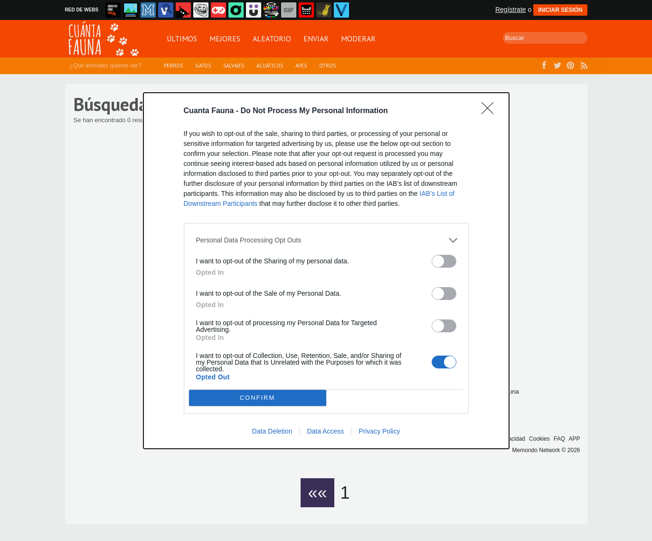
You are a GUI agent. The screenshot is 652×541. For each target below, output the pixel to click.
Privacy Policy (379, 431)
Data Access (325, 431)
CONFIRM (257, 397)
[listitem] (326, 240)
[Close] (491, 111)
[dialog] (326, 271)
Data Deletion (272, 431)
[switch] (444, 261)
